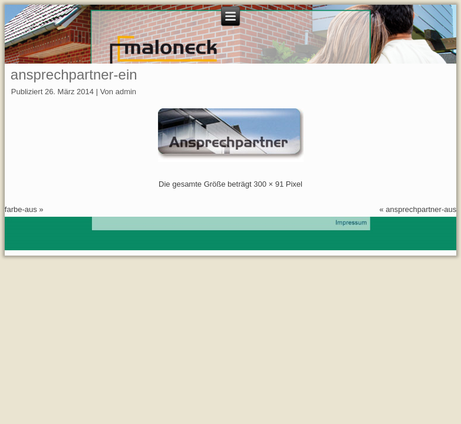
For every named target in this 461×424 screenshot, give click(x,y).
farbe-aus (21, 209)
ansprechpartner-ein (74, 74)
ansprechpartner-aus (421, 209)
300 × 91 (268, 184)
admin (126, 91)
